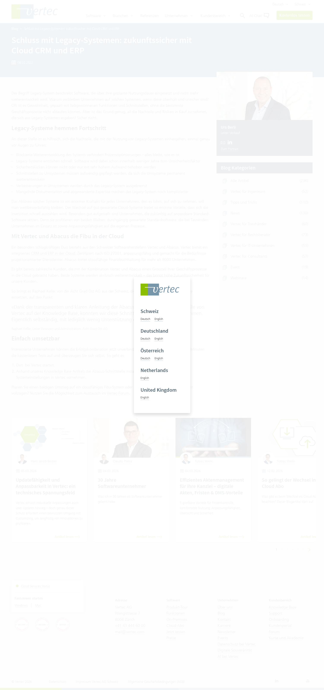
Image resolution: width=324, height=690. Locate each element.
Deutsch (145, 319)
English (159, 319)
